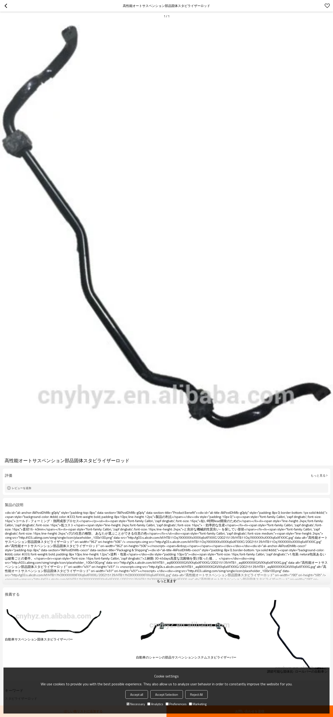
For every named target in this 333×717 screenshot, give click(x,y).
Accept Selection (166, 694)
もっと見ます (166, 581)
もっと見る (318, 475)
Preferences (176, 704)
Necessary (135, 704)
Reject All (196, 694)
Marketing (198, 704)
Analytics (155, 704)
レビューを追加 (21, 488)
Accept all (136, 694)
